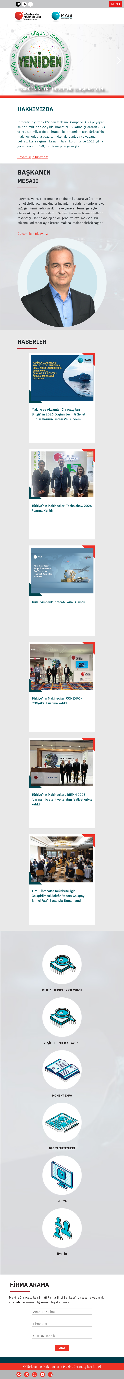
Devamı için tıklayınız (32, 157)
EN (24, 4)
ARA (62, 1348)
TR (18, 4)
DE (30, 4)
